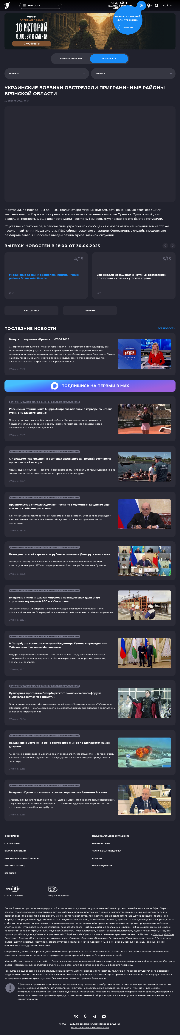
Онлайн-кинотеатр (15, 851)
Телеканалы (99, 978)
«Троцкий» (86, 938)
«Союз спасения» (39, 938)
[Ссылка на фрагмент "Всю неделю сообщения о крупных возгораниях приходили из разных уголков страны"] (134, 275)
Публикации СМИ (102, 866)
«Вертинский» (115, 938)
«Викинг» (74, 938)
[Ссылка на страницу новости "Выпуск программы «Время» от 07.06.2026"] (90, 354)
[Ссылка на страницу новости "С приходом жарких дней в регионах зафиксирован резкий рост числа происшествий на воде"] (90, 466)
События (97, 858)
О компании (11, 836)
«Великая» (100, 938)
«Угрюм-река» (59, 938)
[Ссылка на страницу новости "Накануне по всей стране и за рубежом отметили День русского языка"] (90, 561)
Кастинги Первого (14, 866)
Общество (31, 310)
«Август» (158, 934)
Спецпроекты (12, 843)
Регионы (90, 310)
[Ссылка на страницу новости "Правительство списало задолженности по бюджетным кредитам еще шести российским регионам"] (90, 514)
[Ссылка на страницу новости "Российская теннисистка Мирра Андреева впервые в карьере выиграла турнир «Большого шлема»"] (90, 419)
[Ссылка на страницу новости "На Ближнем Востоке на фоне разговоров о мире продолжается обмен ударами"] (90, 752)
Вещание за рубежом (58, 891)
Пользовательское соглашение (110, 836)
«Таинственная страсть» (139, 938)
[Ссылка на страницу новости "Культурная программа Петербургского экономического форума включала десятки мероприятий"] (90, 703)
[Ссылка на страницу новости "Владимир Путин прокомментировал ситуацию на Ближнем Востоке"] (90, 800)
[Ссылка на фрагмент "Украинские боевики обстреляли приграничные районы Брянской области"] (46, 275)
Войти (167, 5)
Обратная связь (101, 843)
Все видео (10, 873)
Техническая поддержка (106, 851)
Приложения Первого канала (21, 858)
